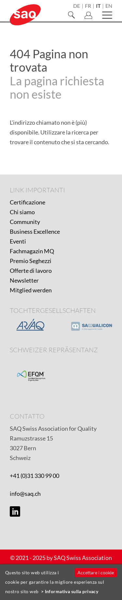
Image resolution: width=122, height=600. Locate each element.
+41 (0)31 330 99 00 (34, 475)
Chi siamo (22, 212)
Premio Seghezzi (30, 260)
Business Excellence (35, 231)
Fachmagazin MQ (32, 251)
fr (88, 6)
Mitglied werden (31, 290)
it (98, 6)
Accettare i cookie (95, 572)
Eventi (18, 241)
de (76, 6)
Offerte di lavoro (31, 270)
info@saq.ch (25, 493)
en (108, 6)
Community (25, 221)
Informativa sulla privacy (72, 591)
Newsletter (24, 280)
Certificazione (27, 202)
